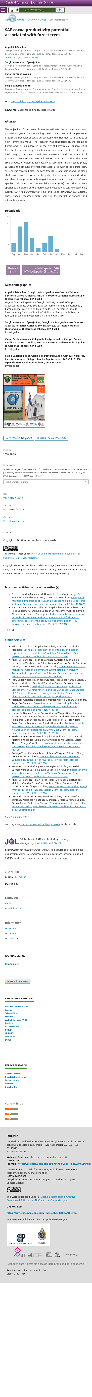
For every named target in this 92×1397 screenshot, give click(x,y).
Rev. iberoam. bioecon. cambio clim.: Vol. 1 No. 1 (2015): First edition (47, 675)
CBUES (57, 843)
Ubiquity (63, 839)
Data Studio (11, 1087)
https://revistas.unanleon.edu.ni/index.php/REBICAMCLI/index (54, 1163)
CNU (37, 843)
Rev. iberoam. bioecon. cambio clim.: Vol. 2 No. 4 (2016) (45, 761)
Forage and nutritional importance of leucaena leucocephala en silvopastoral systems (48, 601)
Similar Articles (15, 640)
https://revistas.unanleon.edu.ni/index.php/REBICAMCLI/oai (42, 1212)
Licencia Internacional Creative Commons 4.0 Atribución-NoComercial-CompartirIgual (41, 1198)
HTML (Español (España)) (53, 438)
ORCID (8, 1030)
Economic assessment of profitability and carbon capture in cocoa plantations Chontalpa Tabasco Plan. (45, 651)
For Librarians (12, 938)
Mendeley (10, 1036)
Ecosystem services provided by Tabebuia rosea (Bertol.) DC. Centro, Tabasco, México (46, 705)
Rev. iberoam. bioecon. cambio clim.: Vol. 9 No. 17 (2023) (54, 604)
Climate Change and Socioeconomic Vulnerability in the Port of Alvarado (46, 758)
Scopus (8, 1010)
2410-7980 (20, 877)
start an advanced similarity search (40, 824)
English (9, 903)
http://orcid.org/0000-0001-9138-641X (21, 57)
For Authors (11, 933)
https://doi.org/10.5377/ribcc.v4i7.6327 (33, 101)
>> (29, 816)
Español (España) (14, 908)
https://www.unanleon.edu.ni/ (49, 1157)
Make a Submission (17, 981)
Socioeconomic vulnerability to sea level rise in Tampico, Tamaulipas (49, 771)
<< (6, 629)
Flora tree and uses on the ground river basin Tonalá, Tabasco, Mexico (49, 788)
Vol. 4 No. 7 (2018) (37, 19)
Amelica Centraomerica (16, 1006)
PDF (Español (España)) (20, 438)
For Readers (11, 928)
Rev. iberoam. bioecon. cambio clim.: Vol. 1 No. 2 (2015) (44, 731)
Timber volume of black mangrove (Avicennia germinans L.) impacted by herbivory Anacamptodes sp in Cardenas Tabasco (48, 670)
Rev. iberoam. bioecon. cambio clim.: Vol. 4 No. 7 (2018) (45, 622)
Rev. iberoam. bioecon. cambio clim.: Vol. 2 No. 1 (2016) (45, 655)
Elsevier (9, 1016)
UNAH (44, 843)
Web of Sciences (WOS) (16, 1020)
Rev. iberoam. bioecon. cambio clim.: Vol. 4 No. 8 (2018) (45, 775)
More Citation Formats (17, 481)
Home (8, 19)
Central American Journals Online (29, 2)
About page (61, 858)
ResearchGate (12, 1026)
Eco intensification (13, 521)
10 (24, 816)
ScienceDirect (12, 1013)
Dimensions (12, 964)
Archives (19, 19)
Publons (9, 1023)
